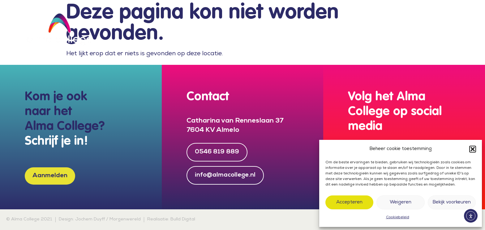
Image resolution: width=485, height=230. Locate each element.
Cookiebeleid (397, 218)
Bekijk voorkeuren (451, 202)
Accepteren (349, 202)
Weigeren (400, 202)
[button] (473, 149)
